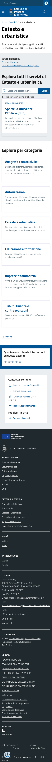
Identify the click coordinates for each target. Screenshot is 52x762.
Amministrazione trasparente (15, 703)
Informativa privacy (10, 690)
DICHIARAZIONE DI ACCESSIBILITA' (18, 681)
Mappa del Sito (38, 748)
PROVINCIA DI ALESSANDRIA (15, 664)
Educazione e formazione (13, 517)
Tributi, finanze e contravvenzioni (17, 526)
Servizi (12, 22)
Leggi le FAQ (7, 706)
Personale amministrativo (13, 480)
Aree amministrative (11, 462)
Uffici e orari (7, 618)
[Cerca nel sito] (43, 12)
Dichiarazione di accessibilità (14, 699)
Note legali (7, 695)
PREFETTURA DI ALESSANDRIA (16, 673)
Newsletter (7, 734)
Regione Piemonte (10, 3)
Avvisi (4, 545)
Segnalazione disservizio (13, 709)
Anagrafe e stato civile (12, 504)
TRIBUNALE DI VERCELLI (13, 677)
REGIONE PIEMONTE (11, 659)
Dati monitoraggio (10, 745)
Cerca (44, 90)
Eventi (5, 565)
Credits (16, 748)
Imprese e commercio (11, 521)
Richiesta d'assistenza (12, 716)
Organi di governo (10, 475)
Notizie (5, 541)
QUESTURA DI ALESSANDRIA (15, 668)
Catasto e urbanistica (14, 103)
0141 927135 (16, 590)
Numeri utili (7, 623)
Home (4, 22)
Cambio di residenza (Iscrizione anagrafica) (21, 65)
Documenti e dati (9, 466)
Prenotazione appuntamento (15, 713)
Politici (5, 484)
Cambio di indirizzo (10, 62)
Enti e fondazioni (9, 471)
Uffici (4, 488)
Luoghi (5, 560)
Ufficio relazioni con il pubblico (15, 614)
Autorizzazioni (8, 508)
